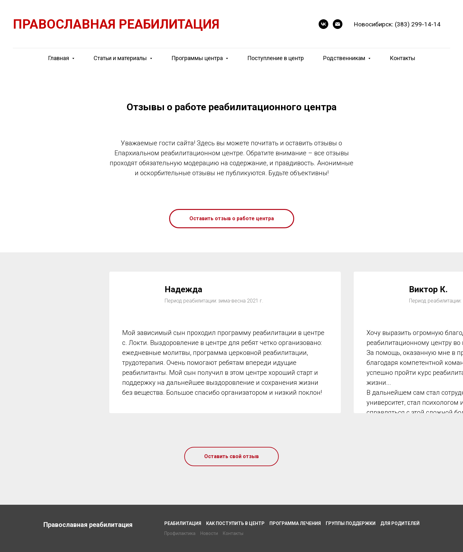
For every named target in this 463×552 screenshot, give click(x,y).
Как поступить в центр (235, 523)
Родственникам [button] (345, 58)
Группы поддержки (351, 523)
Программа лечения (295, 523)
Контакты (402, 58)
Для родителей (400, 523)
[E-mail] (337, 24)
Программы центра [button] (197, 58)
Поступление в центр (275, 58)
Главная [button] (59, 58)
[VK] (323, 24)
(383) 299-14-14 (417, 24)
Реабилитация (182, 523)
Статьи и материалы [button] (121, 58)
